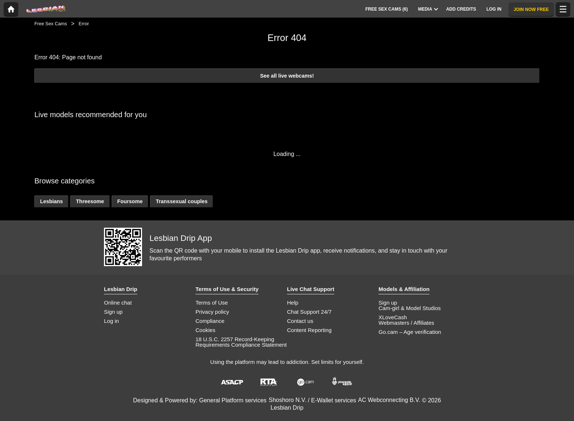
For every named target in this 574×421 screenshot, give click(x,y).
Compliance (209, 321)
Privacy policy (212, 312)
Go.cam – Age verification (410, 332)
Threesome (90, 201)
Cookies (205, 330)
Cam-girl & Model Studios (410, 308)
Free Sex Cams (50, 23)
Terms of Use (211, 302)
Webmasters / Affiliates (406, 323)
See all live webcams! (287, 76)
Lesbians (51, 201)
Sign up (113, 312)
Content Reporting (309, 330)
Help (292, 302)
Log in (111, 321)
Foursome (130, 201)
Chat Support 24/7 (309, 312)
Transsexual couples (182, 201)
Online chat (118, 302)
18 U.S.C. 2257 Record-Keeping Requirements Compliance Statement (241, 342)
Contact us (300, 321)
